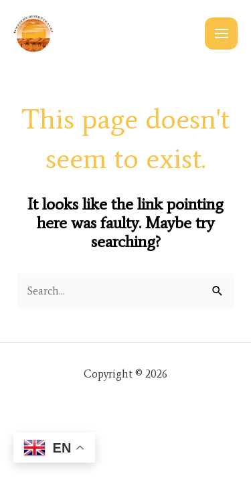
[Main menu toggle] (221, 33)
